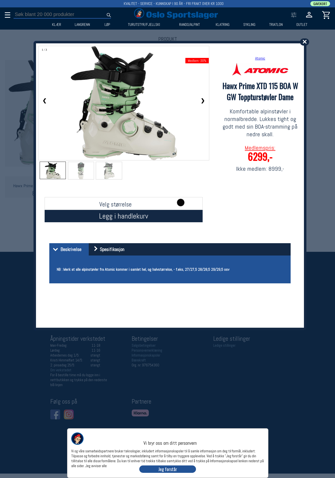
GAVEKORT (320, 3)
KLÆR (56, 24)
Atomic (260, 58)
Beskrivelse (66, 249)
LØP (107, 24)
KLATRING (222, 24)
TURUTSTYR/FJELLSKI (144, 24)
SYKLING (249, 24)
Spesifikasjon (107, 249)
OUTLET (301, 24)
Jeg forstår (167, 469)
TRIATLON (276, 24)
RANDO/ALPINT (189, 24)
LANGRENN (82, 24)
